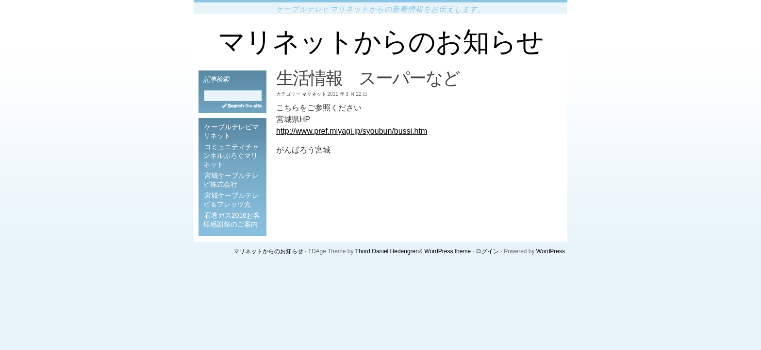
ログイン (487, 251)
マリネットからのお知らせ (381, 41)
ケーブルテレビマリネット (231, 131)
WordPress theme (447, 251)
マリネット (314, 94)
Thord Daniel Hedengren (387, 251)
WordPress (550, 251)
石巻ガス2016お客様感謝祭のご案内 (231, 219)
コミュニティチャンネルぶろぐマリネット (231, 155)
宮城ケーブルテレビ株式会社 (231, 180)
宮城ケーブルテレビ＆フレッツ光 (231, 200)
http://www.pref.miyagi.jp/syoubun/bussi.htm (351, 131)
